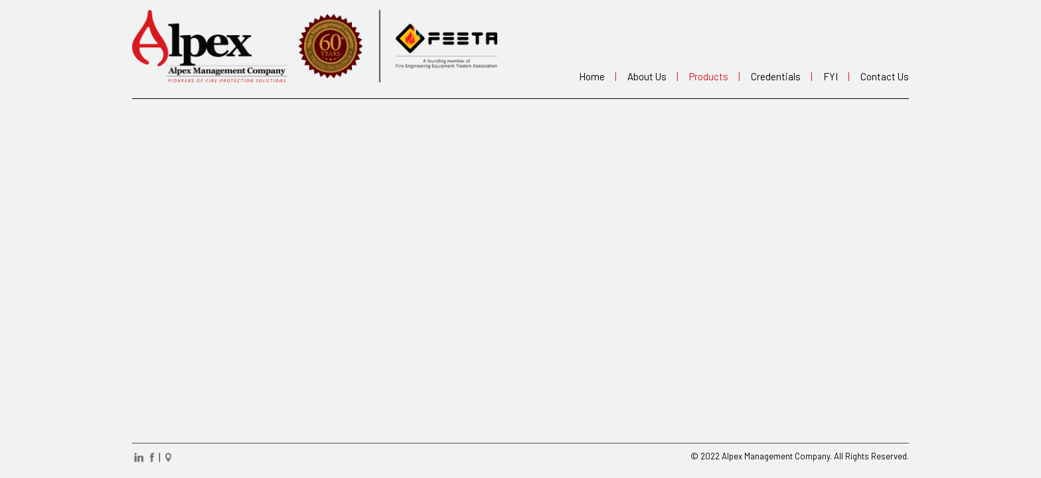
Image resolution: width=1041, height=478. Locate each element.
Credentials (780, 76)
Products (712, 76)
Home (596, 76)
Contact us (882, 76)
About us (651, 76)
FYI (834, 76)
